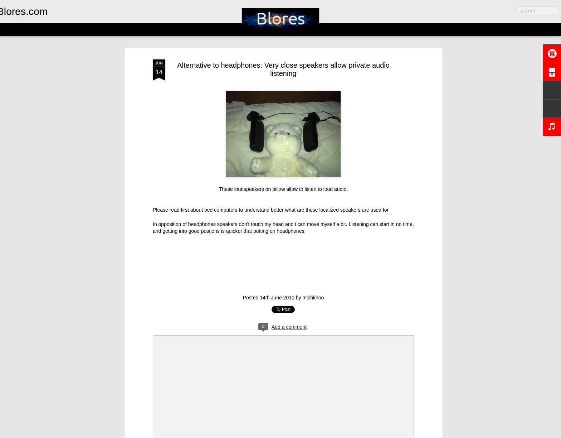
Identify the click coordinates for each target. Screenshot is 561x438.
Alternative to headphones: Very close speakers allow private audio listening (283, 69)
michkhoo (313, 297)
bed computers (221, 210)
